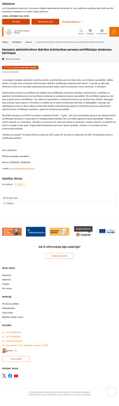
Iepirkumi (6, 279)
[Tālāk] (113, 231)
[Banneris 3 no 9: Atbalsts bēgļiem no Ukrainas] (36, 231)
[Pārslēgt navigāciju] (114, 32)
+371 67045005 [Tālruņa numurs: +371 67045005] (13, 336)
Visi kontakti (16, 359)
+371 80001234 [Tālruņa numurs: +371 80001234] (13, 332)
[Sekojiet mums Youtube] (16, 375)
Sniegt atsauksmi (59, 255)
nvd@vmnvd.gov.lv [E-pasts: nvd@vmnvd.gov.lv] (14, 341)
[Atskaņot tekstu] (13, 59)
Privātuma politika (10, 303)
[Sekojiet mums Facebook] (10, 376)
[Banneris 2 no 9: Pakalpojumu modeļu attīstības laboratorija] (12, 231)
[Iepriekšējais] (6, 231)
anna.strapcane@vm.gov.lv (22, 168)
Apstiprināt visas (45, 21)
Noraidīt (16, 21)
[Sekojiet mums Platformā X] (4, 376)
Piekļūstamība (8, 308)
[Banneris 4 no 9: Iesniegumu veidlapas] (59, 231)
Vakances (6, 275)
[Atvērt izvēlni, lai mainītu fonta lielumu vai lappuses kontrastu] (102, 32)
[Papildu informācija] (16, 351)
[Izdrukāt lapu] (59, 198)
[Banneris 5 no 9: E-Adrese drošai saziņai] (83, 231)
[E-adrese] (7, 350)
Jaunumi (20, 185)
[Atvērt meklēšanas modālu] (81, 32)
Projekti (5, 284)
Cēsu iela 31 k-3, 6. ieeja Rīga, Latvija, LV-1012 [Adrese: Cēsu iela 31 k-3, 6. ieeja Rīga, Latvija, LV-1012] (27, 345)
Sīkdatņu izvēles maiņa (12, 317)
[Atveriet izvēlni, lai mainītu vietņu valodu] (90, 32)
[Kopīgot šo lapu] (59, 203)
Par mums (7, 288)
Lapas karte (7, 312)
